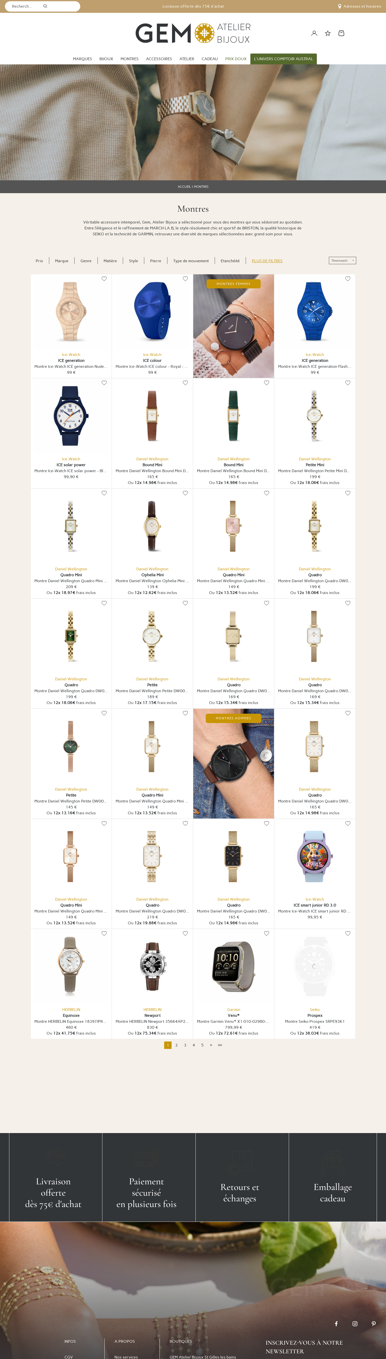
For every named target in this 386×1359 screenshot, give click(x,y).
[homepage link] (193, 33)
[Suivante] (211, 1045)
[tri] (342, 260)
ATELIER (186, 58)
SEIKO (98, 234)
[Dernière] (219, 1045)
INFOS (70, 1341)
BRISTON (250, 228)
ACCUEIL (184, 186)
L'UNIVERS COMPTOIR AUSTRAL (283, 58)
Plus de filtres (267, 261)
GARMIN (145, 234)
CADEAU (210, 58)
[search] (45, 6)
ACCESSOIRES (159, 58)
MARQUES (82, 58)
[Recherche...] (22, 6)
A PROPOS (124, 1341)
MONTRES (130, 58)
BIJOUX (106, 58)
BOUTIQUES (181, 1341)
